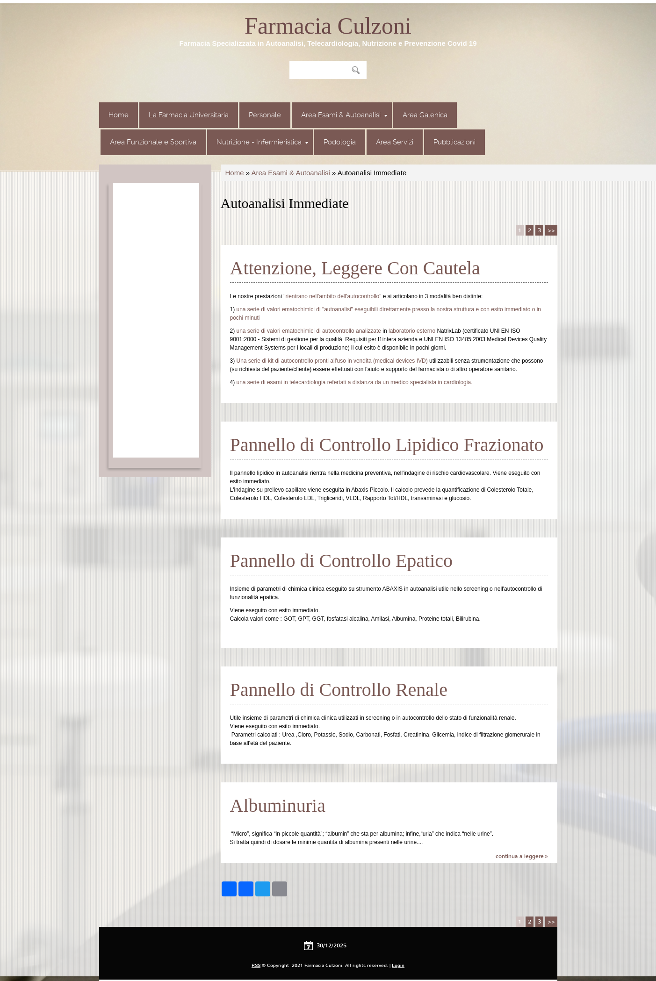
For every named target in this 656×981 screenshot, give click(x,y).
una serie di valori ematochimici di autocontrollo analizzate (309, 331)
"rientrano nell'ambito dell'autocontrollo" (332, 296)
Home (118, 115)
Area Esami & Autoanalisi (344, 115)
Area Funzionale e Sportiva (153, 142)
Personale (265, 115)
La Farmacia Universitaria (189, 115)
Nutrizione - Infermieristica (262, 142)
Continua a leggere (520, 856)
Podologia (340, 142)
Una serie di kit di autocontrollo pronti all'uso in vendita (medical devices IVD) (332, 361)
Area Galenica (425, 115)
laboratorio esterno (412, 331)
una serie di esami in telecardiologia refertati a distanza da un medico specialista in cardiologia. (355, 382)
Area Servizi (394, 142)
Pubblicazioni (454, 142)
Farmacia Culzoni (328, 26)
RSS (256, 965)
